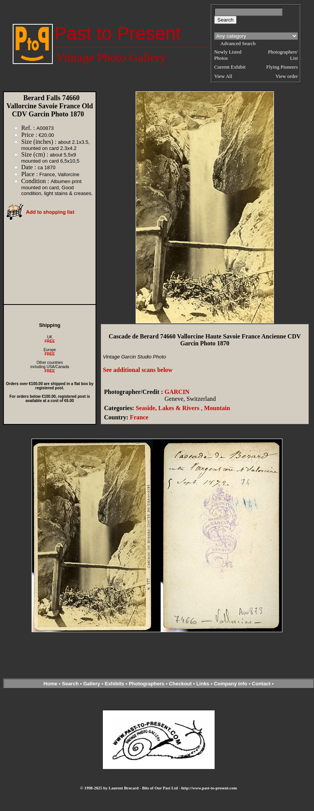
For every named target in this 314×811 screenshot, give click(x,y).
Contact (261, 683)
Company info (231, 683)
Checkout (180, 683)
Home (50, 683)
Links (202, 683)
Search (70, 683)
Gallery (91, 683)
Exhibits (114, 683)
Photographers (146, 683)
